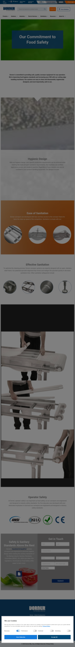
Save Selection (20, 637)
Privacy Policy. (46, 626)
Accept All (54, 637)
